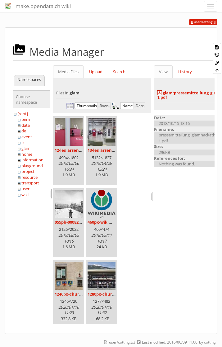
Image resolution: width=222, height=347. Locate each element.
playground (32, 166)
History (185, 71)
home (26, 154)
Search (119, 71)
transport (30, 183)
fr (22, 142)
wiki (25, 194)
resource (29, 177)
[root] (22, 113)
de (23, 131)
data (25, 125)
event (26, 137)
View (163, 71)
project (27, 171)
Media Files (68, 71)
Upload (95, 71)
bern (25, 119)
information (32, 160)
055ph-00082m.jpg (72, 222)
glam (25, 148)
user (25, 189)
